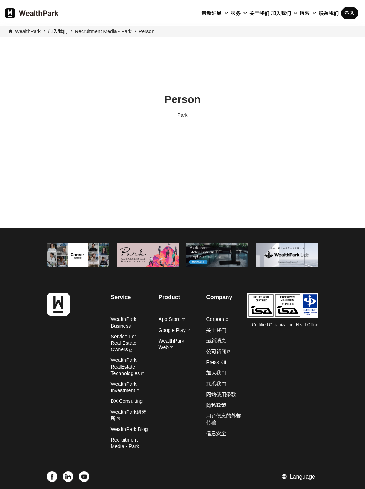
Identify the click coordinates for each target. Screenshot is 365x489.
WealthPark (28, 31)
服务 (236, 13)
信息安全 (216, 433)
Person (146, 31)
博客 (305, 13)
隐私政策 (216, 405)
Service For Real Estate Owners (124, 343)
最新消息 (212, 13)
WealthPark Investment (125, 387)
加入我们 (281, 13)
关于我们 (259, 13)
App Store (172, 319)
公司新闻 (218, 351)
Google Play (174, 330)
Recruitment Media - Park (103, 31)
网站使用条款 (221, 394)
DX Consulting (127, 401)
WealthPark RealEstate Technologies (127, 366)
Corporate (217, 319)
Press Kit (216, 362)
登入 (350, 13)
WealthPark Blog (129, 429)
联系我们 (329, 13)
